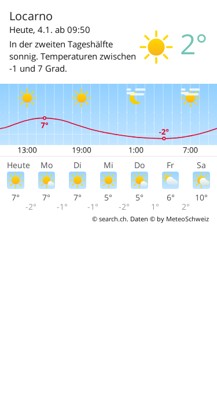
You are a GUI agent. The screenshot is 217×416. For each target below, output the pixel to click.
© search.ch (109, 218)
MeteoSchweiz (187, 218)
